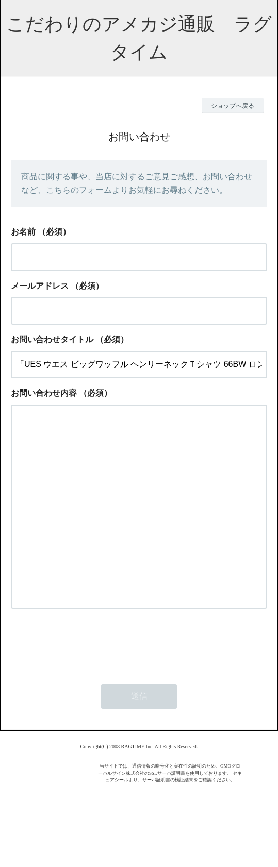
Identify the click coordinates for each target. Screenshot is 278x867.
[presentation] (89, 684)
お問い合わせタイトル (52, 339)
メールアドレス (40, 285)
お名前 (23, 231)
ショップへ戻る (232, 105)
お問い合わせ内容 (44, 393)
